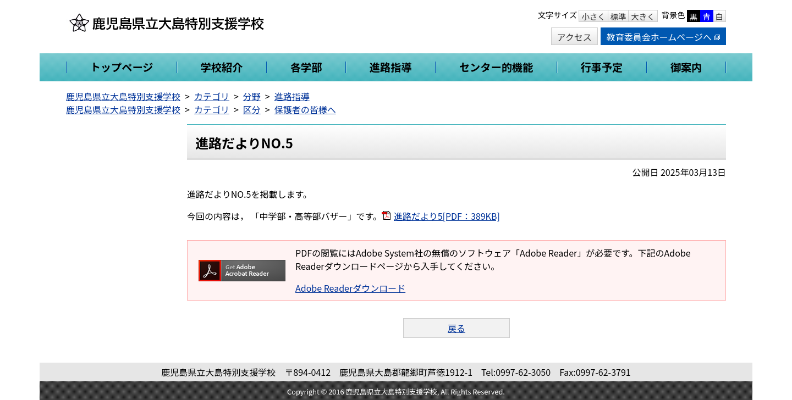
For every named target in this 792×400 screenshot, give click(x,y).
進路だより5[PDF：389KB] (447, 216)
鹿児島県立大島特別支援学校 (123, 96)
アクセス (574, 36)
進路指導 (292, 96)
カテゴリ (211, 96)
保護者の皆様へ (305, 109)
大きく (642, 16)
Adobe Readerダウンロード (350, 288)
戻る (456, 328)
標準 (618, 16)
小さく (593, 16)
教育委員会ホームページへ (663, 36)
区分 (252, 109)
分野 (252, 96)
